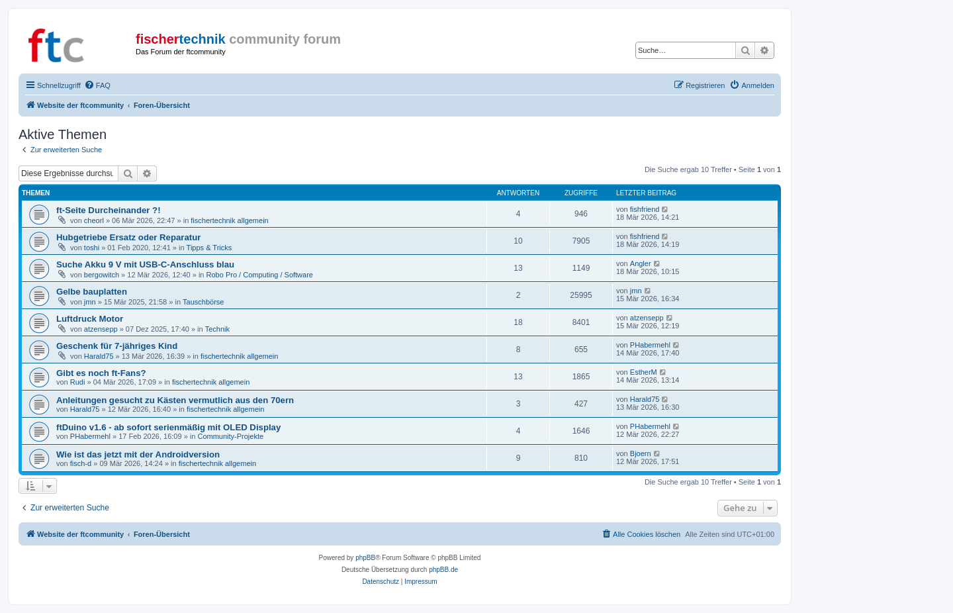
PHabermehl (650, 345)
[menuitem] (97, 85)
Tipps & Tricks (209, 248)
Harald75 (99, 356)
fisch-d (80, 463)
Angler (640, 263)
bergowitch (101, 275)
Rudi (77, 382)
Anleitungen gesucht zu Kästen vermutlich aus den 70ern (175, 400)
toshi (91, 248)
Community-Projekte (230, 436)
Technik (217, 329)
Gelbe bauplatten (91, 292)
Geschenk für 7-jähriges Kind (116, 346)
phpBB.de (443, 569)
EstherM (643, 372)
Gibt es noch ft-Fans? (101, 373)
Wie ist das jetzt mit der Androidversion (138, 454)
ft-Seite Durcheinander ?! (108, 210)
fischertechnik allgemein (229, 220)
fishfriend (645, 209)
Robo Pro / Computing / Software (259, 275)
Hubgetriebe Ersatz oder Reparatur (128, 237)
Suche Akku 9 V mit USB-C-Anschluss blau (145, 264)
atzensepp (101, 329)
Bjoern (640, 453)
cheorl (94, 220)
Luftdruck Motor (89, 319)
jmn (90, 302)
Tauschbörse (203, 302)
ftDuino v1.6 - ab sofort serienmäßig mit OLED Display (168, 427)
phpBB (365, 557)
